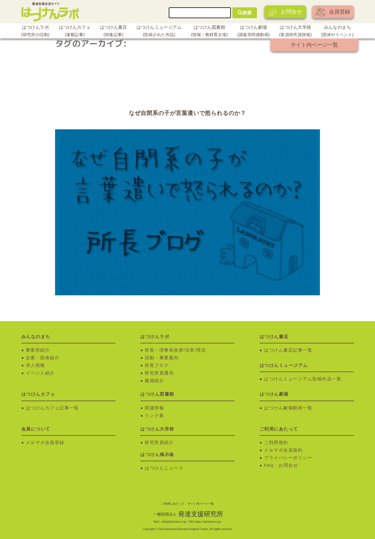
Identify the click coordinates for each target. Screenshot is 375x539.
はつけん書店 (113, 31)
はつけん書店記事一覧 (288, 350)
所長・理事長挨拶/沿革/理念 (175, 350)
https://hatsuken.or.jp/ (208, 521)
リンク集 (154, 415)
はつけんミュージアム (159, 31)
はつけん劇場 (253, 31)
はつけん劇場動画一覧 (288, 408)
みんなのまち (337, 31)
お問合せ (285, 12)
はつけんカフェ (75, 31)
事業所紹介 (38, 350)
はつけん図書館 (209, 31)
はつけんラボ (35, 31)
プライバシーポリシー (288, 457)
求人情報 (35, 365)
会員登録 (333, 12)
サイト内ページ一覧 (314, 45)
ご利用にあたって (173, 503)
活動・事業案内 (162, 357)
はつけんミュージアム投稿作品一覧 (302, 379)
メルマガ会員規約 (283, 450)
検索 (245, 12)
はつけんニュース (164, 468)
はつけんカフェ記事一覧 (52, 408)
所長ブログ (157, 365)
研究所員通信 (159, 373)
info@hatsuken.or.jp (174, 521)
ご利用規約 (276, 442)
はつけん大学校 (295, 31)
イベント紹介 (40, 373)
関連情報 (154, 408)
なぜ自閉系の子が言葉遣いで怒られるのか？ (187, 113)
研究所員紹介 (159, 442)
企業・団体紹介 (43, 357)
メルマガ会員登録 (45, 442)
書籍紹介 (154, 380)
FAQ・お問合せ (281, 465)
